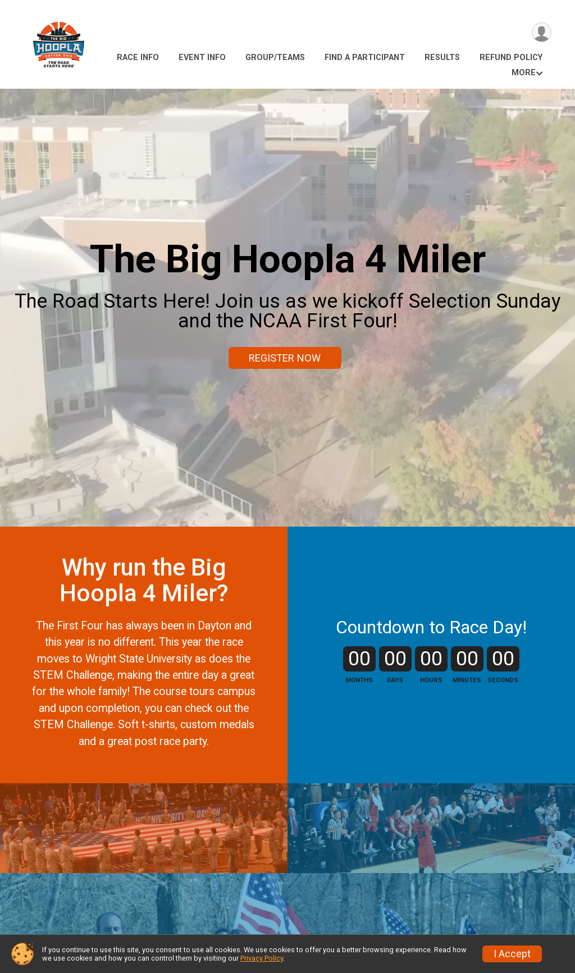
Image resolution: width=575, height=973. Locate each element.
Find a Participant (365, 57)
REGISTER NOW (285, 358)
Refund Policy (511, 57)
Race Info (138, 57)
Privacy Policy (261, 958)
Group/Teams (275, 57)
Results (442, 57)
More (524, 72)
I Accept (512, 954)
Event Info (202, 57)
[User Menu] (541, 32)
